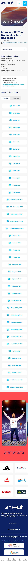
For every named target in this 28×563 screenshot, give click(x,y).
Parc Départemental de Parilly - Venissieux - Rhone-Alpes (15, 43)
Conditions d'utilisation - (7, 541)
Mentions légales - (17, 541)
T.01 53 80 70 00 (5, 516)
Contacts (24, 541)
